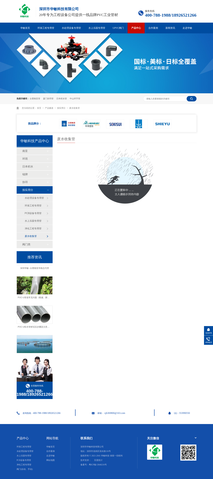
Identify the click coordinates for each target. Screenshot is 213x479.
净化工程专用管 (33, 228)
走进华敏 (187, 28)
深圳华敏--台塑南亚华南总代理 (34, 269)
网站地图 (50, 460)
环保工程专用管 (45, 28)
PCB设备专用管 (33, 213)
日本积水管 (61, 98)
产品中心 (136, 28)
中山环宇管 (75, 98)
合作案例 (153, 28)
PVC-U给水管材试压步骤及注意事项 (35, 327)
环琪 (25, 158)
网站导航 (52, 438)
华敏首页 (25, 28)
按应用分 (61, 108)
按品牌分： (35, 122)
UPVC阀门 (118, 28)
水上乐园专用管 (96, 28)
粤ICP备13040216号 (98, 465)
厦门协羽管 (48, 98)
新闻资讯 (170, 28)
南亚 (25, 150)
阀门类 (26, 244)
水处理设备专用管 (71, 28)
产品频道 (49, 108)
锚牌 (25, 174)
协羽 (25, 182)
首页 (39, 108)
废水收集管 (74, 108)
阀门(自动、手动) (25, 469)
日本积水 (27, 166)
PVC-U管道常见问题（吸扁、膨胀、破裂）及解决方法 (43, 298)
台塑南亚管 (35, 98)
